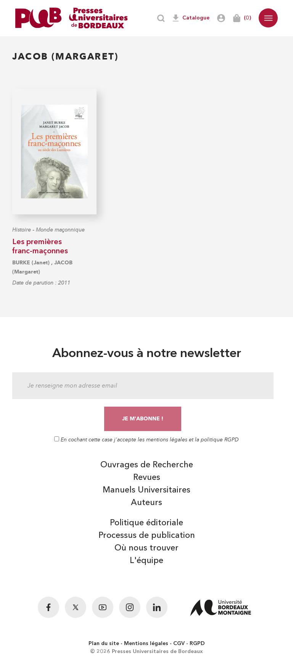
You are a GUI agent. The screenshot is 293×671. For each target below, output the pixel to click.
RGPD (197, 643)
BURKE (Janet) (31, 262)
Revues (146, 477)
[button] (268, 17)
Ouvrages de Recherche (146, 465)
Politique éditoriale (146, 523)
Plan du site (104, 643)
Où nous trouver (146, 548)
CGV (179, 643)
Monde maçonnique (60, 230)
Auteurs (146, 503)
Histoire (21, 230)
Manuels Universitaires (146, 490)
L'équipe (146, 561)
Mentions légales (146, 643)
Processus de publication (146, 535)
